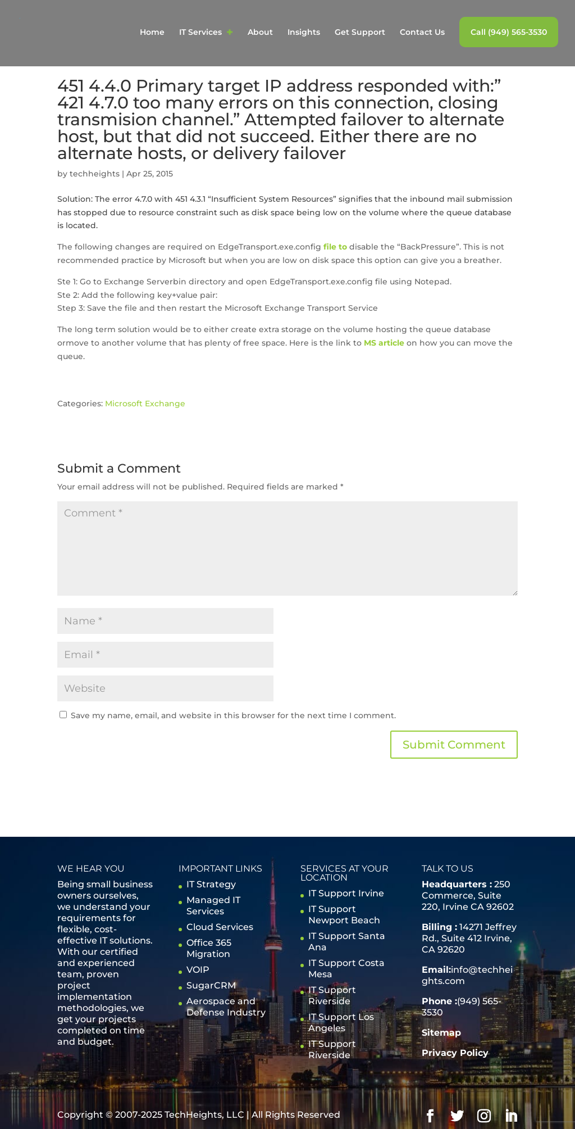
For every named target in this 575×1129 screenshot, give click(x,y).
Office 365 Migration (208, 948)
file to (335, 247)
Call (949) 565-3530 (509, 32)
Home (152, 32)
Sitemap (441, 1032)
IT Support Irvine (346, 893)
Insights (304, 32)
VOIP (197, 969)
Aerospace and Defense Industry (226, 1007)
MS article (384, 343)
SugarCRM (211, 985)
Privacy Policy (455, 1053)
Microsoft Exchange (145, 403)
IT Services (200, 32)
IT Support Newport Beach (344, 915)
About (260, 32)
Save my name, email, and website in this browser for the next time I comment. (233, 715)
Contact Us (422, 32)
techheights (95, 174)
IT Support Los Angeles (341, 1022)
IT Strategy (211, 884)
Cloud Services (219, 927)
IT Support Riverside (332, 995)
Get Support (360, 32)
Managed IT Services (213, 906)
